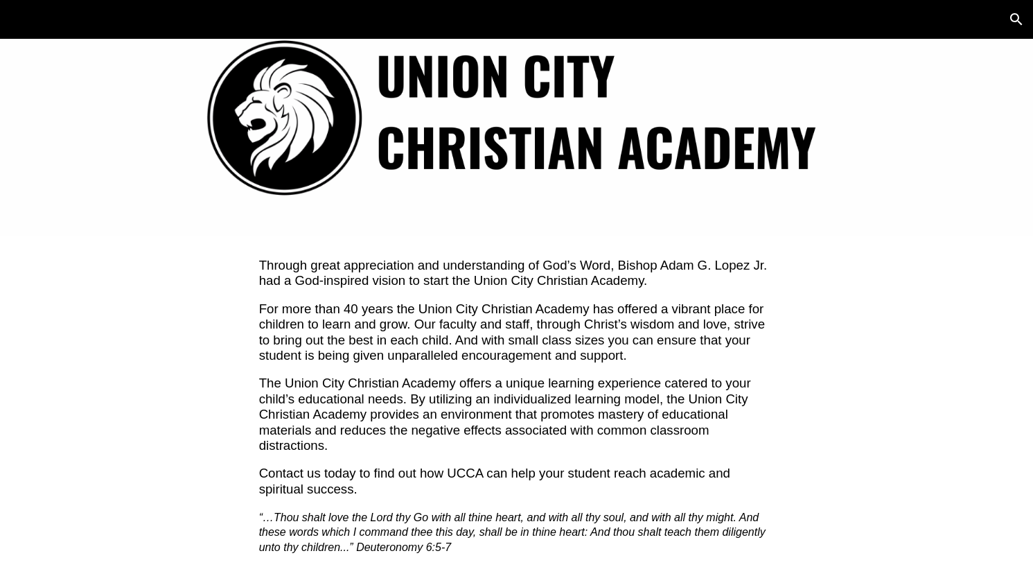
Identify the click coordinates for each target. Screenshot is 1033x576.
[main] (517, 405)
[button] (1016, 19)
